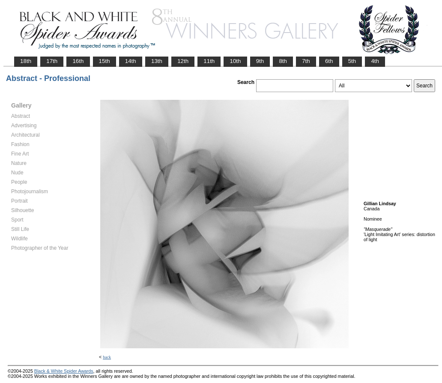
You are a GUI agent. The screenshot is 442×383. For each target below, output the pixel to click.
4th (375, 61)
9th (260, 61)
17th (52, 61)
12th (183, 61)
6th (329, 61)
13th (156, 61)
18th (25, 61)
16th (78, 61)
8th (283, 61)
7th (306, 61)
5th (352, 61)
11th (209, 61)
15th (104, 61)
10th (235, 61)
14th (130, 61)
